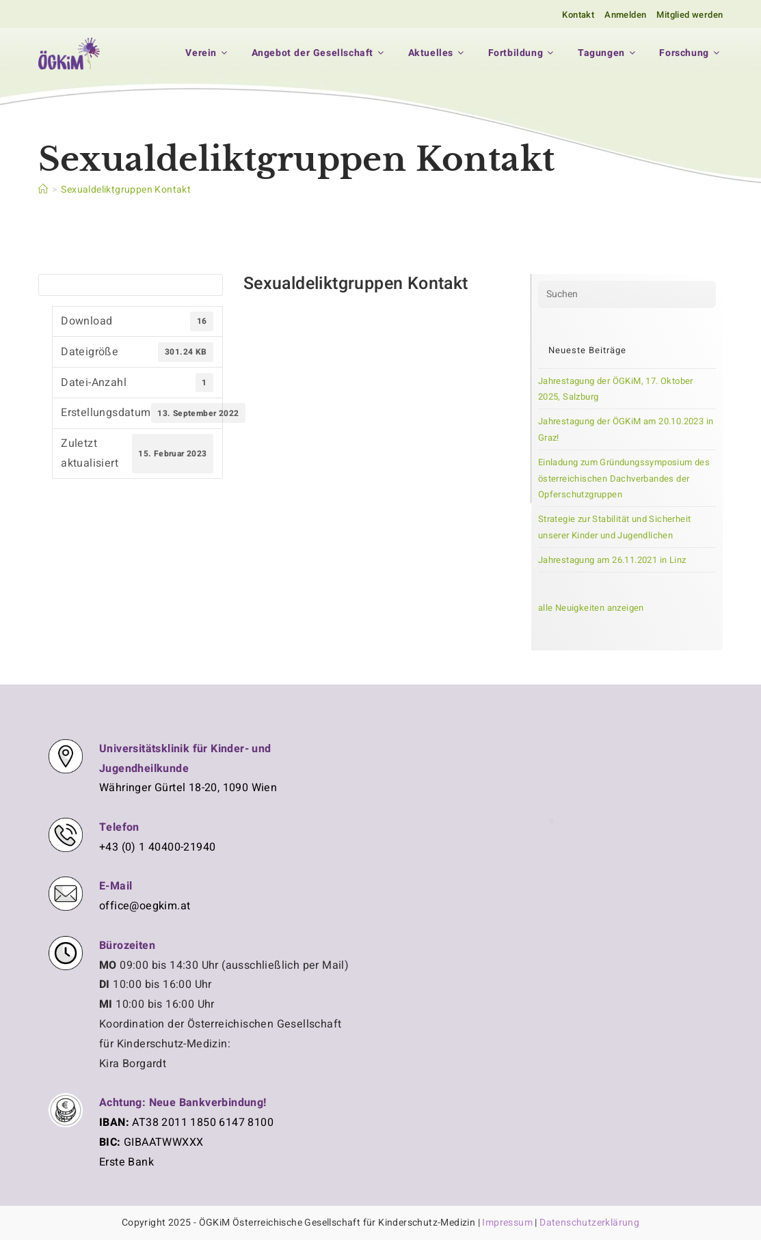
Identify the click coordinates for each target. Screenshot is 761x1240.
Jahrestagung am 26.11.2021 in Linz (612, 559)
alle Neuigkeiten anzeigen (591, 607)
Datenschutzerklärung (589, 1222)
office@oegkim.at (144, 906)
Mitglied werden (689, 14)
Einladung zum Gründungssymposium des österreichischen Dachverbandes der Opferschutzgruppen (624, 478)
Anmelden (625, 14)
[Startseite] (43, 189)
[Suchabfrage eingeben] (627, 294)
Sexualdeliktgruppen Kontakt (126, 189)
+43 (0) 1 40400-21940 (157, 847)
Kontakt (578, 14)
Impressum (507, 1222)
